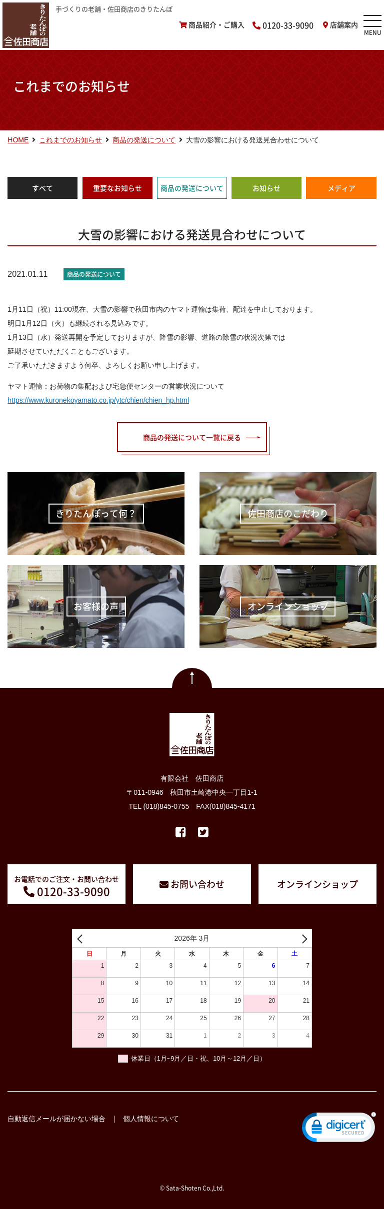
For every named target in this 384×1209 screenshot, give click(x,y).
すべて (42, 188)
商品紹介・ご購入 (216, 24)
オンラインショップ (317, 884)
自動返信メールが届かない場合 (57, 1119)
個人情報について (151, 1119)
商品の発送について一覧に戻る (192, 437)
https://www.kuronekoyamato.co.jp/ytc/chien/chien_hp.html (98, 400)
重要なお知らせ (117, 188)
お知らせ (266, 188)
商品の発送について (192, 188)
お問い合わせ (197, 884)
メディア (342, 188)
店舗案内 (344, 24)
